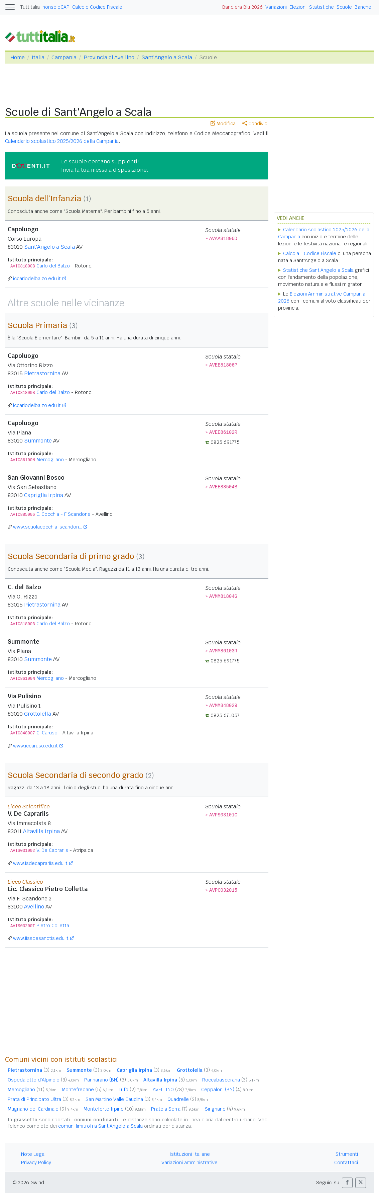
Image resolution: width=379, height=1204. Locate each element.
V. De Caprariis (52, 850)
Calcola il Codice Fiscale (309, 253)
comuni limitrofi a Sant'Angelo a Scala (100, 1126)
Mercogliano (50, 460)
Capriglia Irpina (43, 495)
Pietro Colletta (52, 925)
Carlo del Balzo (53, 266)
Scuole (344, 7)
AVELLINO (174, 1090)
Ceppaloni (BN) (227, 1090)
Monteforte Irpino (115, 1109)
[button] (347, 1183)
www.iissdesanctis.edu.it (41, 938)
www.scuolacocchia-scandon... (47, 527)
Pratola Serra (175, 1109)
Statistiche (321, 7)
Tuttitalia (30, 7)
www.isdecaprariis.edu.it (40, 863)
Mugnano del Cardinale (43, 1109)
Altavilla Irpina (41, 831)
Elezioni (297, 7)
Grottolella (37, 713)
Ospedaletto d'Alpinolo (43, 1080)
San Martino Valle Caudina (124, 1099)
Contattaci (346, 1162)
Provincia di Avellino (109, 57)
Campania (64, 57)
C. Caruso (46, 733)
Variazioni (276, 7)
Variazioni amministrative (189, 1162)
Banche (363, 7)
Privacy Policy (36, 1162)
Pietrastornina (42, 373)
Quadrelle (187, 1099)
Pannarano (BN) (111, 1080)
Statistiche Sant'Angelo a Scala (318, 270)
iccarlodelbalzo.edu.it (37, 278)
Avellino (34, 906)
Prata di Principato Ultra (44, 1099)
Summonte (38, 440)
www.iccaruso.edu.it (35, 746)
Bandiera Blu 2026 (242, 7)
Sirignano (225, 1109)
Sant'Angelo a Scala (166, 57)
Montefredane (87, 1090)
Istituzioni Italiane (189, 1154)
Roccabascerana (230, 1080)
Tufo (133, 1090)
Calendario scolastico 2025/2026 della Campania (62, 141)
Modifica (223, 124)
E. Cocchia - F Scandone (63, 514)
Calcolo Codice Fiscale (97, 7)
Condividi (255, 124)
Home (17, 57)
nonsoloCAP (56, 7)
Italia (38, 57)
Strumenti (347, 1154)
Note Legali (33, 1154)
